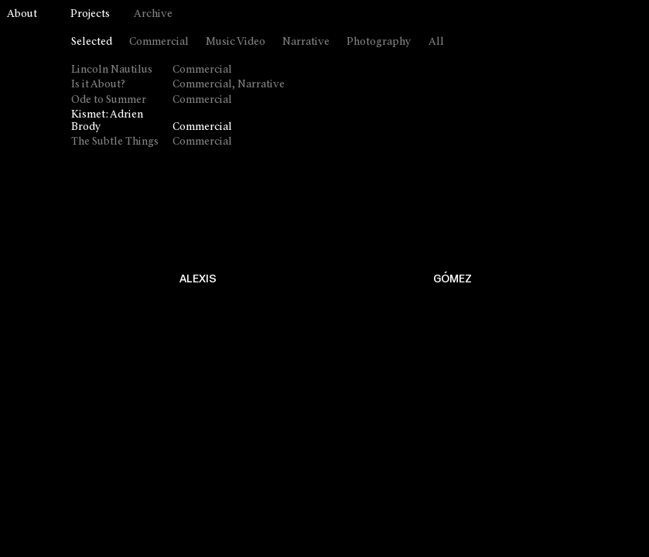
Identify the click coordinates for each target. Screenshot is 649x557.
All (436, 42)
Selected (91, 42)
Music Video (235, 42)
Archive (153, 14)
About (22, 14)
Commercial (159, 42)
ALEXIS (198, 278)
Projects (90, 14)
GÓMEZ (452, 278)
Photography (379, 42)
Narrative (306, 42)
